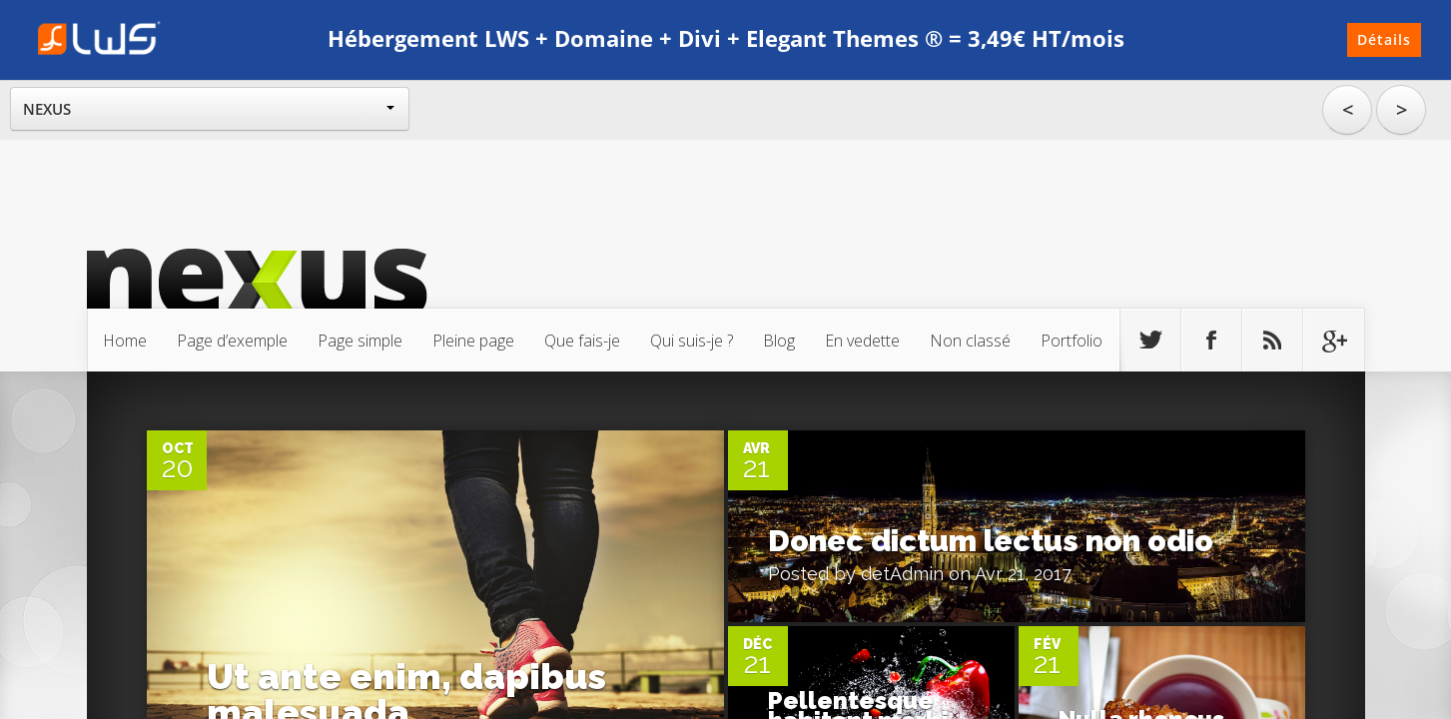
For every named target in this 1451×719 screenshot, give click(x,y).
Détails (1384, 39)
